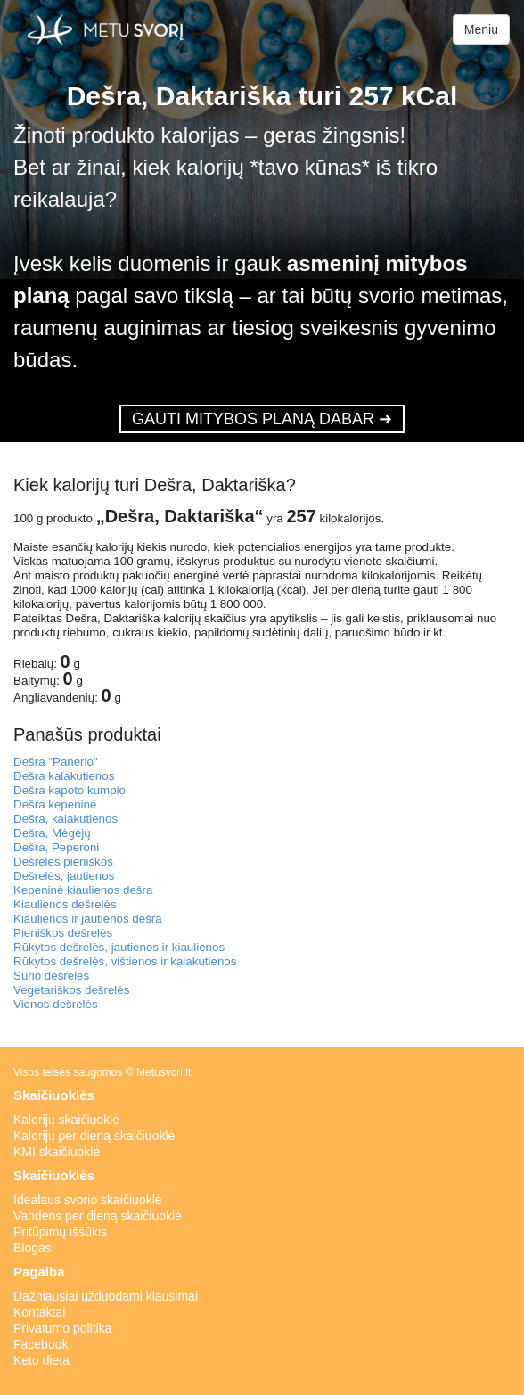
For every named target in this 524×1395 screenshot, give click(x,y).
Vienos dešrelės (55, 1004)
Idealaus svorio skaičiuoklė (87, 1200)
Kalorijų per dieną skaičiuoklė (94, 1135)
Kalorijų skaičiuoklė (66, 1119)
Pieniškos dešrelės (62, 933)
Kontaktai (39, 1312)
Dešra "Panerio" (55, 761)
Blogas (32, 1248)
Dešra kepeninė (54, 804)
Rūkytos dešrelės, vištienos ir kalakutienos (124, 961)
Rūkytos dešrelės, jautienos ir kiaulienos (119, 947)
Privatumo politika (62, 1328)
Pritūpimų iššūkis (60, 1232)
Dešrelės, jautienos (63, 875)
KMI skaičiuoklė (56, 1152)
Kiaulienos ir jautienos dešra (87, 918)
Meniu (481, 29)
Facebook (40, 1344)
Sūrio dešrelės (51, 975)
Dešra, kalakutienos (65, 818)
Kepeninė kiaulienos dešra (82, 890)
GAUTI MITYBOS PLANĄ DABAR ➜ (262, 419)
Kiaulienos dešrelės (65, 904)
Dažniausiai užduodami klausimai (105, 1296)
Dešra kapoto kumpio (69, 790)
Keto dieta (41, 1360)
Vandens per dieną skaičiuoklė (97, 1216)
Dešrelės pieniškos (63, 861)
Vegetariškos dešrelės (71, 990)
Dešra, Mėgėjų (52, 833)
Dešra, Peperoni (56, 847)
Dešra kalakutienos (63, 776)
